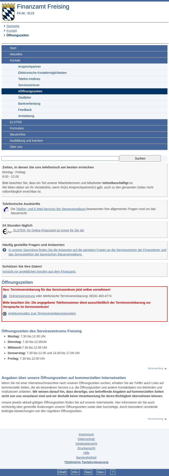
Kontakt (11, 30)
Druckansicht (86, 448)
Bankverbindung (29, 103)
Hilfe (86, 453)
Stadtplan (24, 97)
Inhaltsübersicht (86, 443)
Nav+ (101, 472)
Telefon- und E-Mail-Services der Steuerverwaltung (51, 209)
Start (13, 48)
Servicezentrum (28, 85)
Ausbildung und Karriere (26, 140)
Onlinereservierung (22, 296)
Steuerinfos (18, 134)
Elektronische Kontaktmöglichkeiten (42, 72)
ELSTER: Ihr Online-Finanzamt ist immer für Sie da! (48, 230)
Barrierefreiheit (86, 457)
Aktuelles (16, 54)
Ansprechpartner (29, 66)
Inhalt (62, 472)
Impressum (86, 434)
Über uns (16, 147)
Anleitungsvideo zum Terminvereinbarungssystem (42, 313)
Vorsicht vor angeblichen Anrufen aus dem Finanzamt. (39, 271)
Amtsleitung (26, 116)
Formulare (17, 128)
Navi (88, 472)
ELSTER (16, 122)
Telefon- (29, 79)
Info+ (75, 472)
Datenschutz (86, 439)
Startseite (12, 26)
